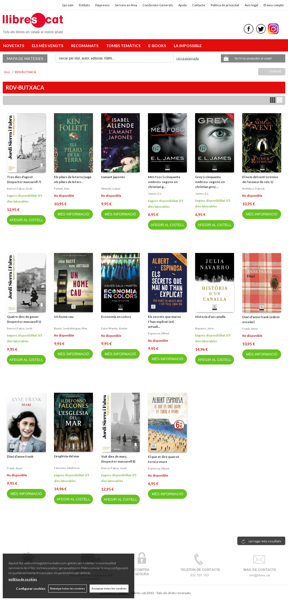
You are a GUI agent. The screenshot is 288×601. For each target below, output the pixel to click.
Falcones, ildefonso (67, 467)
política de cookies (22, 579)
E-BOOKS (158, 45)
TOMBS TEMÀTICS (124, 45)
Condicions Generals (157, 5)
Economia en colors (116, 317)
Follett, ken (61, 188)
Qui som (67, 5)
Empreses (102, 5)
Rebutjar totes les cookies (67, 588)
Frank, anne (250, 328)
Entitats (84, 5)
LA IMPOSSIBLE (188, 45)
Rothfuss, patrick (253, 188)
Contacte (198, 5)
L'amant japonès (113, 177)
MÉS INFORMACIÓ (73, 214)
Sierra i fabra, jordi (19, 188)
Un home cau (63, 317)
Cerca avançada (187, 58)
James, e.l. (155, 193)
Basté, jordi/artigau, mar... (71, 328)
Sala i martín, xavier (114, 328)
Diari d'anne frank (20, 456)
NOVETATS (14, 45)
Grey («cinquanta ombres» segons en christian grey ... (210, 182)
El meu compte (274, 5)
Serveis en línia (126, 5)
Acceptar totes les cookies (109, 588)
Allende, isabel (110, 188)
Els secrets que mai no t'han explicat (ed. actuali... (164, 322)
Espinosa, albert (158, 333)
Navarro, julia (204, 328)
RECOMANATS (85, 45)
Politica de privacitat (225, 5)
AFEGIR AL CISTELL (26, 220)
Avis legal (251, 5)
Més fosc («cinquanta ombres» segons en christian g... (164, 182)
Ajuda (182, 5)
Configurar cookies (30, 588)
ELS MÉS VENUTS (48, 45)
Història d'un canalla (210, 317)
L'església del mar (66, 456)
